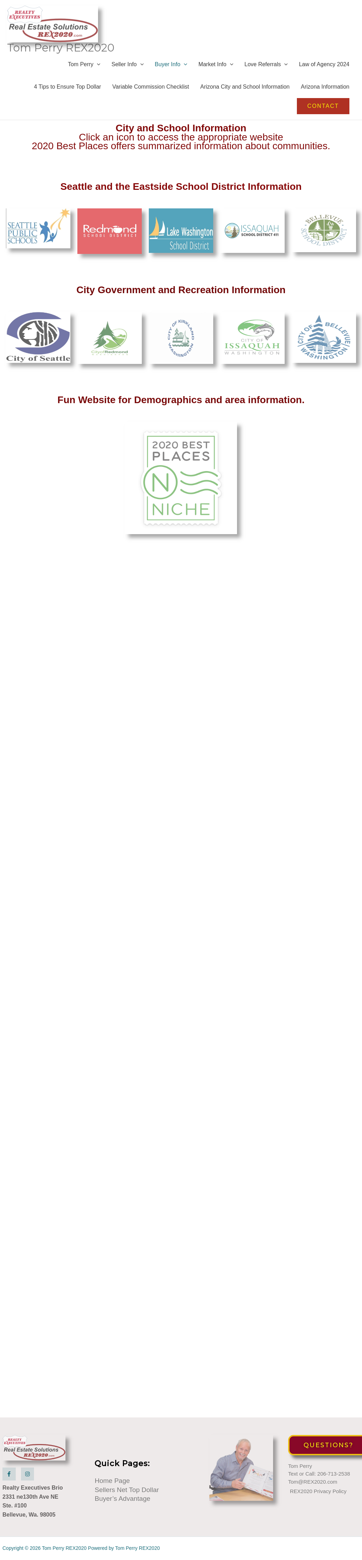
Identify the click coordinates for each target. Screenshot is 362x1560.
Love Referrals (266, 64)
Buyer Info (171, 64)
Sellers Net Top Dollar (127, 1489)
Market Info (216, 64)
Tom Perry (84, 64)
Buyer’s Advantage (122, 1498)
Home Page (112, 1480)
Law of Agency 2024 (324, 64)
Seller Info (127, 64)
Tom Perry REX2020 (60, 47)
